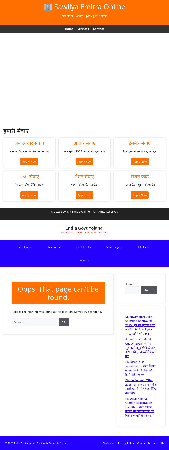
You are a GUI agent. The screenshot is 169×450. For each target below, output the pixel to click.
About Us (158, 443)
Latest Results (83, 247)
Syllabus (84, 260)
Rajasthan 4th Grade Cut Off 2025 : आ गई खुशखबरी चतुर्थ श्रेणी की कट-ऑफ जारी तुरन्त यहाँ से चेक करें (140, 347)
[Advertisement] (84, 57)
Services (83, 29)
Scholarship (144, 247)
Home (69, 29)
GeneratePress (57, 443)
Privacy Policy (126, 443)
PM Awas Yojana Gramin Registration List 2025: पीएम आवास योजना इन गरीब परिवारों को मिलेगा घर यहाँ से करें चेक (139, 407)
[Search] (64, 322)
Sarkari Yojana (114, 247)
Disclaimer (108, 443)
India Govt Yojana (84, 228)
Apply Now (29, 161)
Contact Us (143, 443)
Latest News (53, 247)
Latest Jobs (24, 247)
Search (129, 284)
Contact (98, 29)
